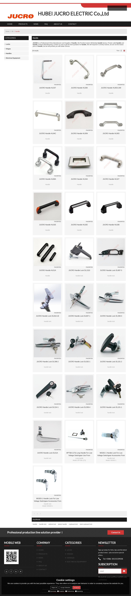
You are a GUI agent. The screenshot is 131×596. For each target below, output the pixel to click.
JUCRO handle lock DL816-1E (47, 316)
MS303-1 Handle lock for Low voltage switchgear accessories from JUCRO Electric (47, 500)
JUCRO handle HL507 (47, 88)
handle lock (42, 524)
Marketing (79, 591)
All (12, 31)
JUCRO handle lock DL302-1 (79, 362)
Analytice (60, 591)
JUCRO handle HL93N (79, 133)
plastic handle (62, 524)
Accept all (76, 587)
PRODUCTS (23, 24)
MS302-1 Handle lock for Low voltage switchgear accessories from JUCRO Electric (111, 454)
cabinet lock (52, 524)
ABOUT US (58, 24)
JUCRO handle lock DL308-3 (111, 316)
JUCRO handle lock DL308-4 (79, 407)
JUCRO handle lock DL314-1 (48, 407)
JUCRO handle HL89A (47, 179)
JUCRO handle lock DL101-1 (111, 407)
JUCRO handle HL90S (111, 133)
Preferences (69, 591)
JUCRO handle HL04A (79, 179)
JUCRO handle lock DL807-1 (79, 316)
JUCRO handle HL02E (47, 225)
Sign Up (98, 2)
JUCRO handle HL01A (47, 270)
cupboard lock (73, 524)
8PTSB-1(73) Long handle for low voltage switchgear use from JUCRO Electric (79, 454)
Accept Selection (65, 587)
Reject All (54, 587)
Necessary (52, 591)
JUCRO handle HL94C (47, 133)
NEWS (36, 24)
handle (35, 524)
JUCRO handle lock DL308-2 (48, 362)
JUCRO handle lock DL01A (47, 453)
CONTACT (72, 24)
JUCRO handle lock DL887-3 (111, 270)
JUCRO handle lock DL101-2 (111, 362)
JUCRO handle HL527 (111, 179)
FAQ (46, 24)
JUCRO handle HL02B (111, 225)
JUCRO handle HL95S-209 (111, 88)
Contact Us (115, 532)
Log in (93, 2)
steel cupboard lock (86, 524)
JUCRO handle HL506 (79, 88)
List (121, 51)
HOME (9, 24)
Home (7, 31)
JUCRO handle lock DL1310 (79, 270)
